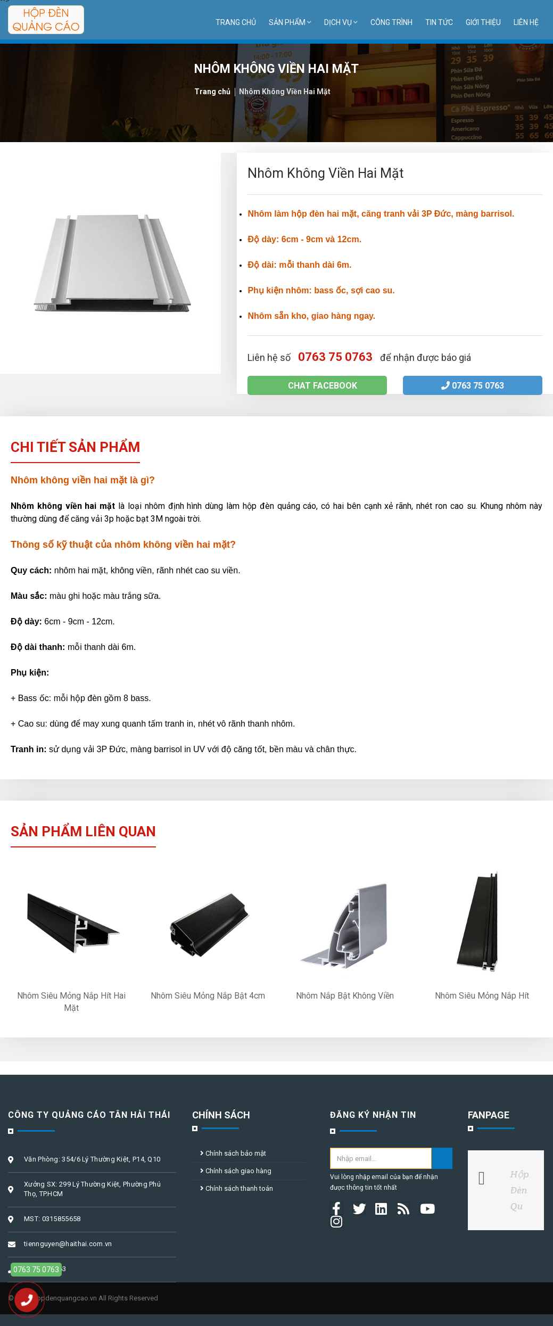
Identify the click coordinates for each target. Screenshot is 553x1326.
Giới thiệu (483, 22)
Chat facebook (317, 386)
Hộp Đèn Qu (519, 1190)
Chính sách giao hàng (235, 1171)
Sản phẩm (290, 22)
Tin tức (439, 22)
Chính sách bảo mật (233, 1153)
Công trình (391, 22)
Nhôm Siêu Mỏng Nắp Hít (482, 996)
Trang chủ (236, 22)
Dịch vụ (341, 22)
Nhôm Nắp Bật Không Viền (345, 996)
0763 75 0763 (472, 386)
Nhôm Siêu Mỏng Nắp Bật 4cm (208, 996)
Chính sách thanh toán (236, 1188)
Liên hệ (526, 22)
